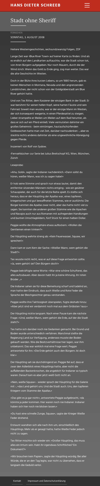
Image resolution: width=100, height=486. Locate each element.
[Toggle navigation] (86, 6)
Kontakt (17, 481)
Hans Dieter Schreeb (35, 5)
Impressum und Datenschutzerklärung (46, 481)
